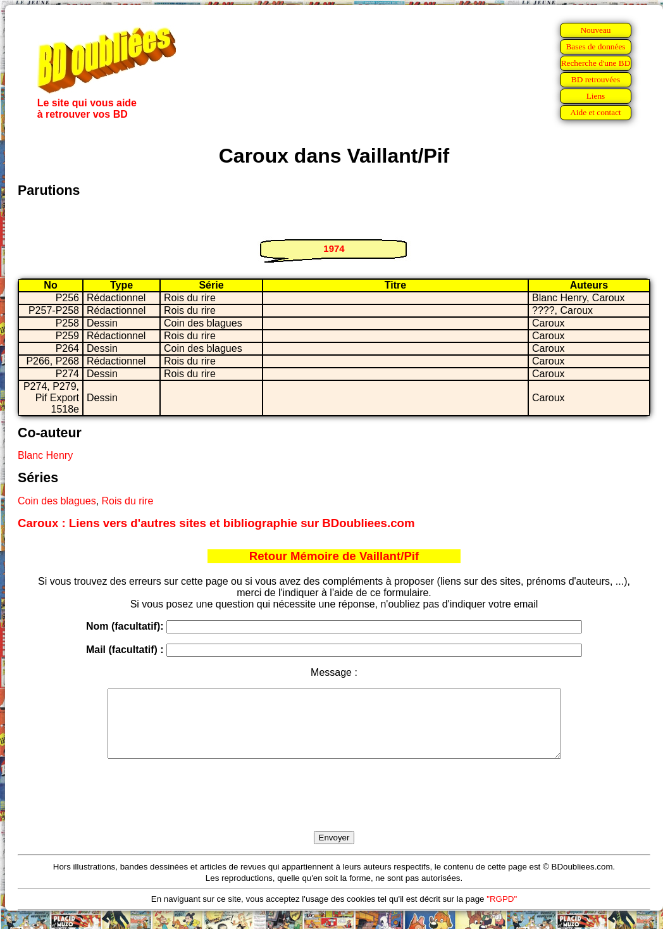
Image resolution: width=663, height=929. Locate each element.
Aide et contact (595, 112)
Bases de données (595, 46)
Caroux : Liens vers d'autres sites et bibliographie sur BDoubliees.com (216, 523)
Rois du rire (128, 501)
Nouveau (595, 30)
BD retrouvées (595, 79)
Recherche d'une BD (596, 63)
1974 (333, 248)
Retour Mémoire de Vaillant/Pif (334, 556)
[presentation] (334, 809)
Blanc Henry (45, 455)
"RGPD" (501, 912)
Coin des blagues (57, 501)
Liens (595, 96)
